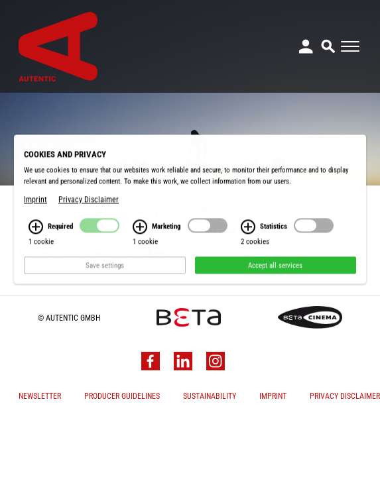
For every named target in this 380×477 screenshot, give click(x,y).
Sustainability (209, 396)
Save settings (105, 298)
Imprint (272, 396)
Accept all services (275, 298)
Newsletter (40, 396)
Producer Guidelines (122, 396)
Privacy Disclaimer (345, 396)
